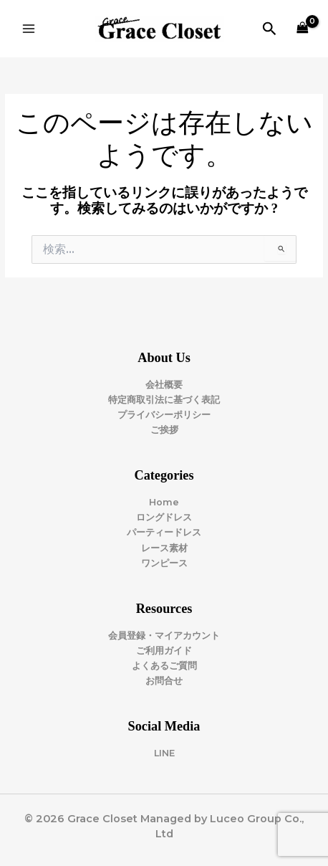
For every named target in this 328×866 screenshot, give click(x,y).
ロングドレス (164, 517)
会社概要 (164, 384)
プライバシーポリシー (164, 414)
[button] (269, 29)
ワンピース (164, 563)
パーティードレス (164, 532)
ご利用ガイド (164, 650)
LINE (164, 753)
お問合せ (164, 680)
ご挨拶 (164, 429)
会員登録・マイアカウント (164, 635)
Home (164, 502)
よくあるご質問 (164, 665)
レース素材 (164, 548)
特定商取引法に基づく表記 (164, 399)
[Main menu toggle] (28, 28)
